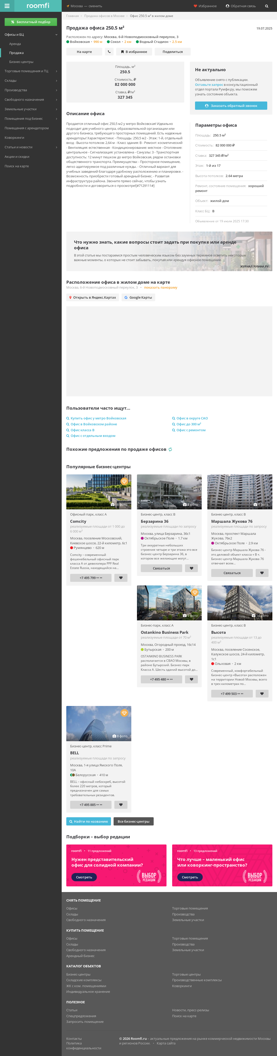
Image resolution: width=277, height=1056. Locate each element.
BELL (74, 752)
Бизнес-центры (78, 974)
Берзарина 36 (155, 521)
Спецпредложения (81, 1016)
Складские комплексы (83, 980)
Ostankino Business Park (164, 632)
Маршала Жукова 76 (232, 521)
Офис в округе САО (190, 418)
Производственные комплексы (197, 980)
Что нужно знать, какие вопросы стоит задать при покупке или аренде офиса (155, 245)
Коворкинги (182, 986)
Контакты (74, 1038)
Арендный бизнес (80, 955)
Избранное (205, 6)
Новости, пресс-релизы (190, 1010)
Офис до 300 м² (186, 424)
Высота (218, 632)
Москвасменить (84, 6)
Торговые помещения (190, 908)
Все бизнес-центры (134, 821)
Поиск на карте (184, 1016)
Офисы (71, 908)
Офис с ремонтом (189, 430)
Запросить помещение (85, 1021)
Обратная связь (241, 6)
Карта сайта (166, 1043)
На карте (84, 51)
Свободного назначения (86, 919)
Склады (72, 914)
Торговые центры (186, 974)
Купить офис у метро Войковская (96, 418)
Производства (183, 914)
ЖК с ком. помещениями (86, 986)
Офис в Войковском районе (91, 424)
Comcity (78, 521)
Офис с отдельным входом (90, 435)
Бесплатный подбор (30, 22)
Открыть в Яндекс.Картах (92, 297)
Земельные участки (188, 919)
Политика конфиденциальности (83, 1045)
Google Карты (138, 297)
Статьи (71, 1010)
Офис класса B (80, 430)
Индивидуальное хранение (88, 991)
